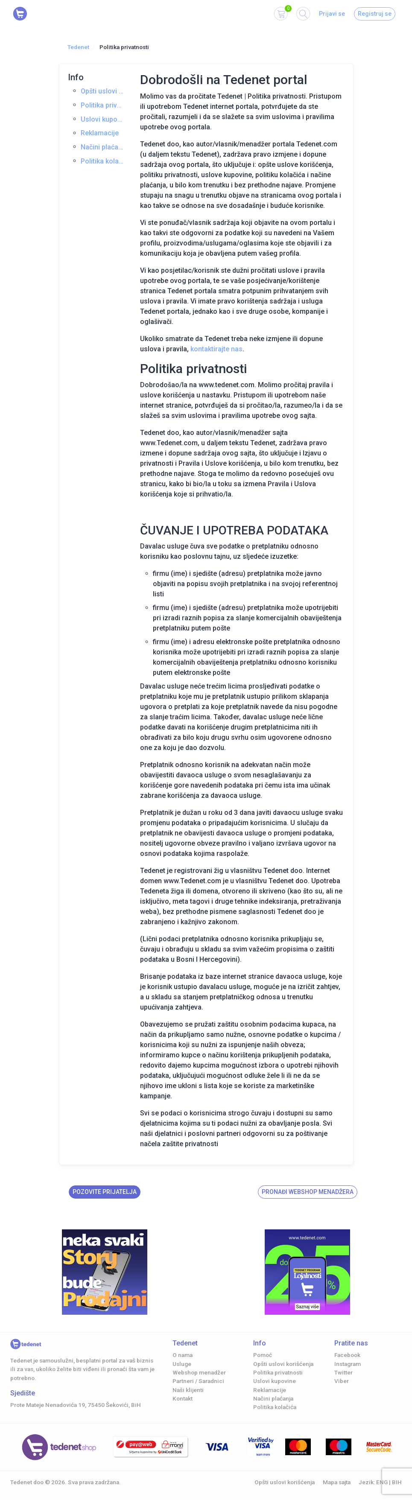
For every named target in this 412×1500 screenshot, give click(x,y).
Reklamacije (100, 133)
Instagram (347, 1363)
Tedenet (78, 47)
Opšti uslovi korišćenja (103, 91)
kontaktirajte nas (216, 349)
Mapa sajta (337, 1482)
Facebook (347, 1354)
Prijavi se (332, 13)
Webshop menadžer (199, 1372)
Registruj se (375, 13)
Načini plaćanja (103, 147)
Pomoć (262, 1354)
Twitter (343, 1372)
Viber (341, 1380)
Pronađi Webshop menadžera (308, 1191)
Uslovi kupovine (103, 119)
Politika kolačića (103, 161)
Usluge (181, 1363)
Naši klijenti (188, 1389)
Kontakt (182, 1398)
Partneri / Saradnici (198, 1380)
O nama (182, 1354)
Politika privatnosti (103, 105)
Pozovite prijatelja (105, 1191)
